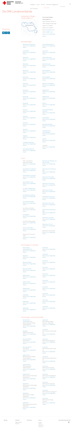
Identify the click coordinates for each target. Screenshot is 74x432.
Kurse (38, 4)
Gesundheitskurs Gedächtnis (29, 167)
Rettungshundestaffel (47, 123)
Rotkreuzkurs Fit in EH (47, 223)
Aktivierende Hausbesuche (29, 43)
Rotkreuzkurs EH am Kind (48, 202)
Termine (43, 4)
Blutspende (25, 56)
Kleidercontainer (26, 280)
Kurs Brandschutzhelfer (28, 200)
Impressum (40, 425)
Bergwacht (25, 254)
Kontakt (40, 421)
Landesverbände (51, 6)
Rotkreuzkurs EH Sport (47, 189)
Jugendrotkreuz (26, 274)
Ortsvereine (45, 253)
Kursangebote (26, 213)
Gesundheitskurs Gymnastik (29, 174)
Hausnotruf (45, 49)
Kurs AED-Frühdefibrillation (29, 187)
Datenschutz (41, 424)
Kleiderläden (26, 293)
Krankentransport (46, 63)
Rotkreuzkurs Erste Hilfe (47, 216)
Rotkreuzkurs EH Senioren (48, 182)
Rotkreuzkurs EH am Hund (48, 195)
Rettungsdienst (45, 116)
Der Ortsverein (34, 8)
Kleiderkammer (26, 287)
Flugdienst (25, 134)
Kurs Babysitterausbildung (29, 194)
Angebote (32, 4)
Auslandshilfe (26, 49)
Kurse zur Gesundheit (28, 226)
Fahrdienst (25, 115)
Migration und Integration (48, 82)
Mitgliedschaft (45, 89)
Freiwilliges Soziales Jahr (28, 141)
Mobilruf (44, 102)
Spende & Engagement (52, 4)
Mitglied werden (18, 421)
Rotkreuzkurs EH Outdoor (48, 175)
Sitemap (40, 422)
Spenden (44, 137)
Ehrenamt (25, 108)
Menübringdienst (46, 69)
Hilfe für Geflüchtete (47, 56)
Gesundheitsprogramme (28, 147)
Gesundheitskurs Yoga (28, 181)
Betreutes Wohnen (27, 261)
